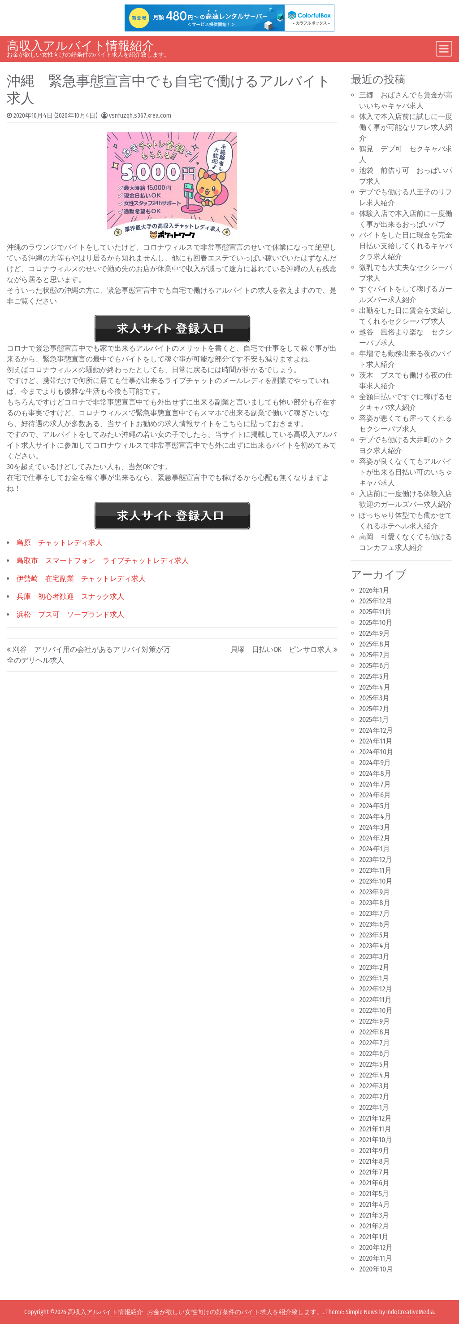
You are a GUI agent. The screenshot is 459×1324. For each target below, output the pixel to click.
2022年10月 (376, 1010)
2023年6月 (374, 924)
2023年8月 (374, 902)
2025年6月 (374, 665)
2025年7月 (374, 655)
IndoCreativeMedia (410, 1312)
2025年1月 (374, 719)
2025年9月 (374, 633)
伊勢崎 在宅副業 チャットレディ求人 (81, 578)
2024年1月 (374, 849)
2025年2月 (374, 708)
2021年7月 (374, 1172)
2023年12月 (375, 859)
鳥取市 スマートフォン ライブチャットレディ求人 (103, 560)
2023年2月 (374, 967)
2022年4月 (374, 1075)
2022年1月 (374, 1107)
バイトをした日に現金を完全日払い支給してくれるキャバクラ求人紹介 (405, 246)
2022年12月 (375, 989)
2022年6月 (374, 1053)
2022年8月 (374, 1032)
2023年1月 (374, 978)
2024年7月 (375, 784)
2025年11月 (375, 611)
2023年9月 (374, 892)
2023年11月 (375, 870)
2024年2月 (374, 838)
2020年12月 (376, 1247)
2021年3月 (374, 1215)
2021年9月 (374, 1150)
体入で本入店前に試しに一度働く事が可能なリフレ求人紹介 (405, 127)
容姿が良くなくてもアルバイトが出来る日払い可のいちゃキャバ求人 (405, 472)
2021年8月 (374, 1161)
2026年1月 (374, 590)
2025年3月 (374, 698)
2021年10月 (375, 1139)
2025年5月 (374, 676)
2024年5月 (374, 805)
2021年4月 (374, 1204)
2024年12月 (376, 730)
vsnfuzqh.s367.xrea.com (140, 115)
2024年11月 (376, 741)
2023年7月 (374, 913)
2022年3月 (374, 1086)
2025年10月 (376, 622)
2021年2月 (374, 1226)
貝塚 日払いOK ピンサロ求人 (281, 649)
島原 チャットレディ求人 (60, 542)
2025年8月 (374, 644)
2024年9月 (375, 762)
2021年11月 (375, 1129)
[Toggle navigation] (444, 49)
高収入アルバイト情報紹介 (80, 45)
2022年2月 (374, 1096)
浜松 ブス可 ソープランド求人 (70, 614)
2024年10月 (376, 752)
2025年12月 (375, 601)
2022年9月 (374, 1021)
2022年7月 (374, 1042)
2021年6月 (374, 1183)
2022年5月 (374, 1064)
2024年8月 (375, 773)
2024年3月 (374, 827)
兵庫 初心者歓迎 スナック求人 (70, 596)
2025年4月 (374, 687)
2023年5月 (374, 935)
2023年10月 (376, 881)
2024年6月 (375, 795)
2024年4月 (375, 816)
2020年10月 (376, 1269)
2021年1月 (374, 1236)
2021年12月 (375, 1118)
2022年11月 (375, 999)
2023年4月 (374, 945)
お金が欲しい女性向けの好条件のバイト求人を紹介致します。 (235, 1312)
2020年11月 (375, 1258)
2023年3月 (374, 956)
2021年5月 (374, 1193)
